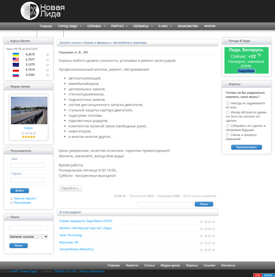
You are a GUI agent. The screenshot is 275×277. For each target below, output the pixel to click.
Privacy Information (92, 271)
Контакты (228, 265)
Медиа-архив (170, 265)
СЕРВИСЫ (141, 26)
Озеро (28, 128)
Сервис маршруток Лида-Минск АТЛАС (86, 221)
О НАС (163, 26)
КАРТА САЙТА (50, 33)
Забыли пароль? (25, 198)
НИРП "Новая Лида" (24, 271)
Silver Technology (70, 235)
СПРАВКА (95, 26)
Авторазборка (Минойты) (76, 249)
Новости (132, 265)
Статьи (149, 265)
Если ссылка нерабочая (200, 196)
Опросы (192, 265)
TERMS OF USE (65, 271)
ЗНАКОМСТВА (188, 26)
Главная (46, 26)
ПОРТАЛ (118, 26)
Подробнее (246, 71)
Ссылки (209, 265)
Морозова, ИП (69, 242)
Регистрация (22, 202)
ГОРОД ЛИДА (68, 26)
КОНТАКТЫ (74, 33)
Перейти (68, 188)
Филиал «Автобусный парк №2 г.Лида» (85, 228)
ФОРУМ (209, 26)
